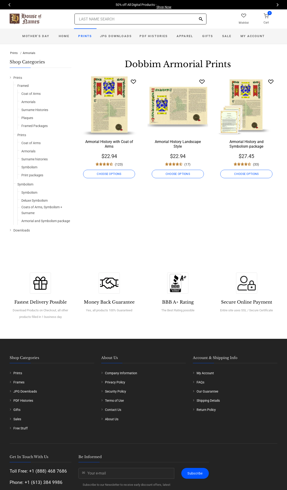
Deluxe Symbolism (34, 200)
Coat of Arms (31, 94)
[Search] (201, 19)
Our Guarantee (207, 391)
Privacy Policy (115, 382)
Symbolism (29, 167)
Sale (227, 36)
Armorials (29, 53)
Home (64, 36)
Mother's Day (35, 36)
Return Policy (206, 410)
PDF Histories (154, 36)
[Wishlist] (133, 81)
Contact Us (113, 410)
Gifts (207, 36)
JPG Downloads (116, 36)
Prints (85, 36)
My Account (252, 36)
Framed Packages (34, 126)
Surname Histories (34, 110)
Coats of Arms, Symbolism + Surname (41, 210)
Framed (23, 86)
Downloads (21, 230)
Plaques (27, 118)
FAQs (200, 382)
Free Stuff (20, 428)
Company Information (121, 373)
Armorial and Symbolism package (45, 221)
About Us (111, 419)
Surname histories (34, 159)
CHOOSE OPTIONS (109, 174)
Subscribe (194, 473)
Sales (17, 419)
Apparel (185, 36)
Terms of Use (114, 400)
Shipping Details (208, 400)
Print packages (32, 175)
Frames (18, 382)
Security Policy (115, 391)
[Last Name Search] (140, 19)
